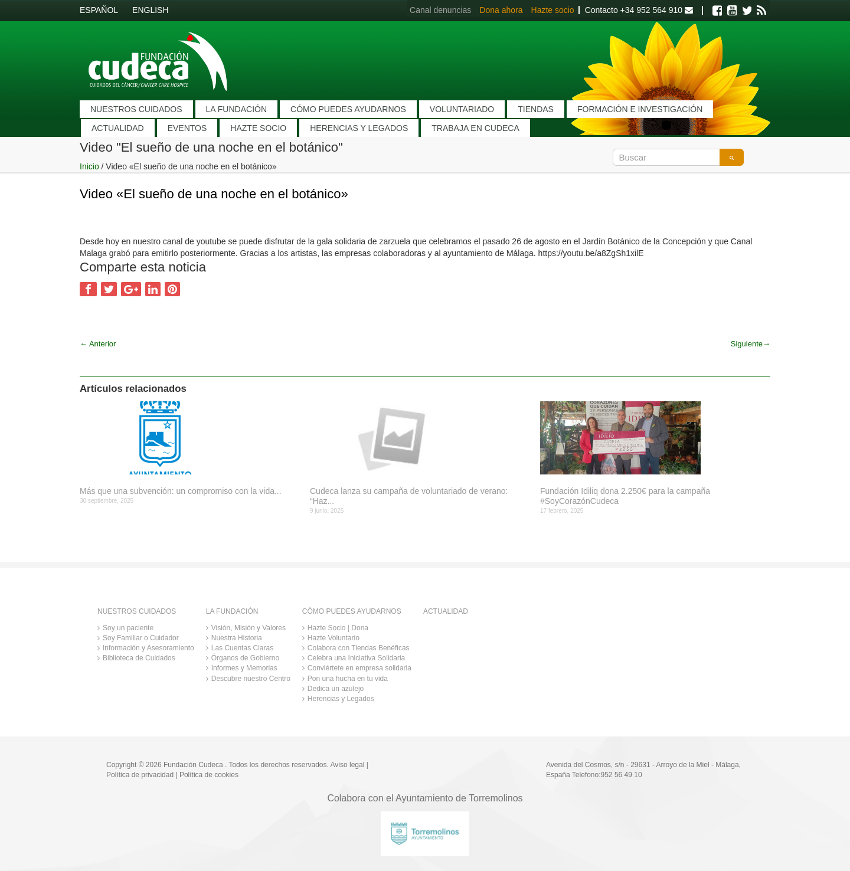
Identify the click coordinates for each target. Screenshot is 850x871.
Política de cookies (208, 775)
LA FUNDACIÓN (236, 109)
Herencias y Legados (341, 699)
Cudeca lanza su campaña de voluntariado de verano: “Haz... (409, 496)
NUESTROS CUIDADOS (136, 109)
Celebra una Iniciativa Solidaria (356, 658)
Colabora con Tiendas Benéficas (359, 648)
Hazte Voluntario (333, 638)
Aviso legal (348, 765)
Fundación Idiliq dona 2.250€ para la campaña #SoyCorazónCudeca (625, 496)
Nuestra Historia (236, 638)
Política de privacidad (140, 775)
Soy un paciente (128, 628)
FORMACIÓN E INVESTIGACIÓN (639, 109)
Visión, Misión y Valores (248, 628)
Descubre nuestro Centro (250, 678)
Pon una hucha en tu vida (348, 678)
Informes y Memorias (244, 668)
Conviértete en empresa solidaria (359, 668)
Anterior (98, 343)
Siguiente (750, 343)
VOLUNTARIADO (462, 109)
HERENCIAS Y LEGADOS (359, 128)
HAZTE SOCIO (258, 128)
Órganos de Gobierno (245, 658)
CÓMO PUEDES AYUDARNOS (348, 109)
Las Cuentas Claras (242, 648)
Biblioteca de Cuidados (139, 658)
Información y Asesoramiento (148, 648)
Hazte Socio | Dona (338, 628)
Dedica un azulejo (336, 689)
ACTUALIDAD (117, 128)
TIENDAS (536, 109)
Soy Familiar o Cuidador (141, 638)
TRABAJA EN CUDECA (475, 128)
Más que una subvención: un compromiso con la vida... (181, 491)
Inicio (89, 166)
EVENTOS (187, 128)
